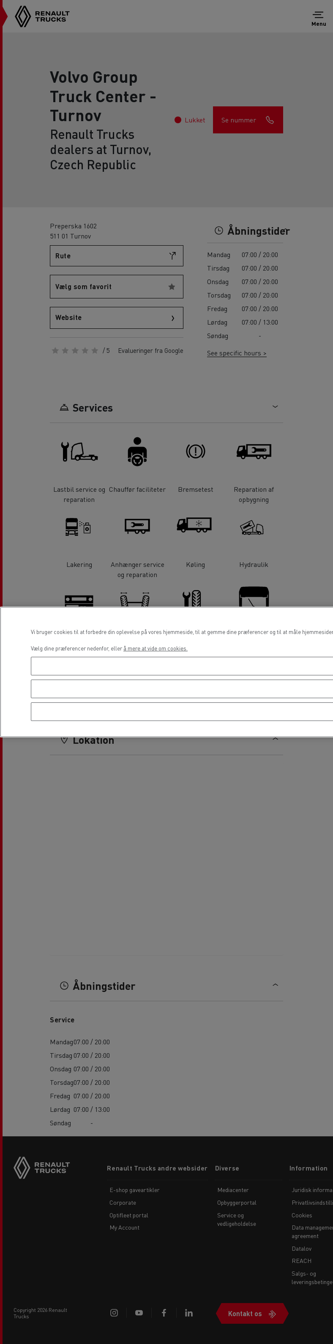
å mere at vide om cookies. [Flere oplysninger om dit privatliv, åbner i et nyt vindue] (155, 648)
